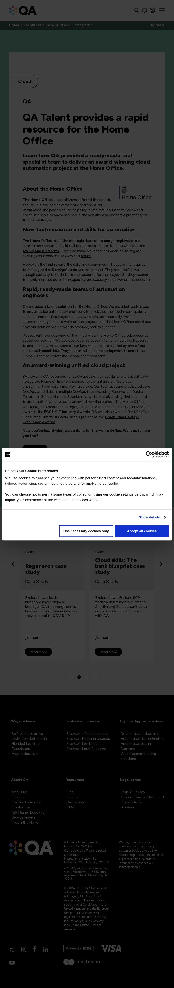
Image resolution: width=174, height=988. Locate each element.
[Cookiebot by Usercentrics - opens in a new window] (149, 454)
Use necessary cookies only (86, 531)
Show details (149, 517)
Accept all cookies (142, 531)
